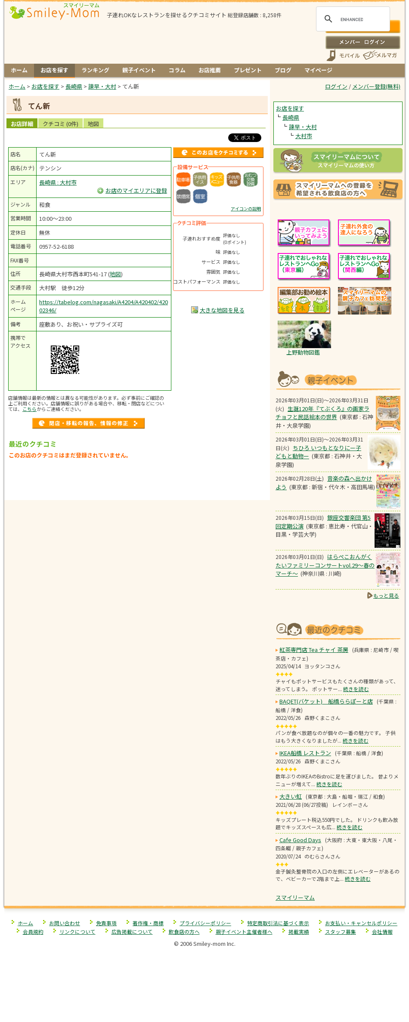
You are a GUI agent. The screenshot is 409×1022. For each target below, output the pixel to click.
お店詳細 (22, 124)
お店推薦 (209, 70)
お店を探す (54, 70)
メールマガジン (379, 55)
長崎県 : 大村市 (58, 182)
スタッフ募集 (340, 931)
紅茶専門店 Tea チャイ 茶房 (313, 649)
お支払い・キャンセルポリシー (361, 922)
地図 (93, 124)
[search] (352, 19)
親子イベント (139, 70)
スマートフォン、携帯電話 (343, 55)
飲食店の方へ (184, 931)
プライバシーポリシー (205, 922)
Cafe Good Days (300, 840)
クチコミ (60, 124)
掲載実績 (298, 931)
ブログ (283, 70)
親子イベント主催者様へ (244, 931)
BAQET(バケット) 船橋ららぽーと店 (326, 701)
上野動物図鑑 (303, 352)
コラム (177, 70)
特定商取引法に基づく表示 (278, 922)
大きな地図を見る (222, 310)
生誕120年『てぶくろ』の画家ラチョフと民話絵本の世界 (322, 412)
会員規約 (33, 931)
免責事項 (106, 922)
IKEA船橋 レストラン (305, 753)
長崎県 (290, 117)
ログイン (362, 42)
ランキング (95, 70)
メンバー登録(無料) (376, 86)
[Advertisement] (137, 482)
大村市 (303, 136)
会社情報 (382, 931)
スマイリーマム (295, 897)
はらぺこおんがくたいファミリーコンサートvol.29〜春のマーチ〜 (325, 565)
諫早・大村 (303, 127)
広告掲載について (132, 931)
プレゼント (248, 70)
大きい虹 (290, 796)
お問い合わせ (64, 922)
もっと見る (386, 595)
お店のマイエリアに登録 (136, 190)
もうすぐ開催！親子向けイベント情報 (338, 379)
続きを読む (356, 688)
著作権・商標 (148, 922)
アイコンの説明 (246, 208)
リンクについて (77, 931)
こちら (29, 408)
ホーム (19, 70)
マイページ (318, 70)
